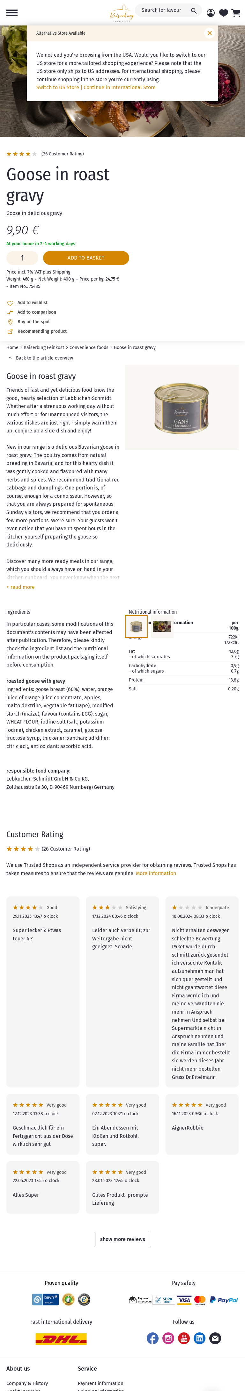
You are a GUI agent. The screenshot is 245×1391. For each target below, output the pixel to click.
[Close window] (209, 33)
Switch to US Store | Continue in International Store (96, 87)
